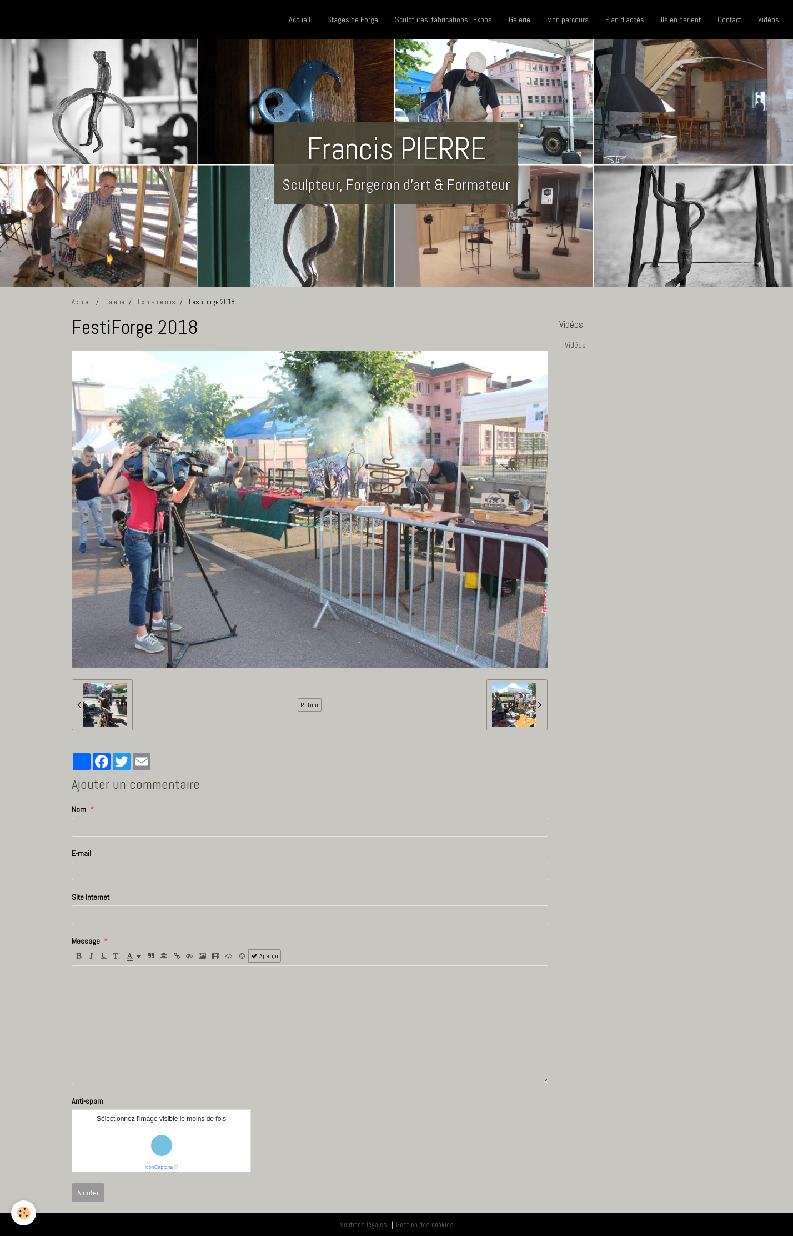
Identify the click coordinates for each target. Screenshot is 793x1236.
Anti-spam (87, 1101)
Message (86, 941)
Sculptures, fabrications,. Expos (443, 19)
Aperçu (264, 956)
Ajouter (88, 1193)
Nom (79, 809)
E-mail (81, 853)
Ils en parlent (681, 19)
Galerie (519, 19)
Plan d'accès (624, 19)
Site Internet (90, 897)
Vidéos (768, 19)
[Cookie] (23, 1212)
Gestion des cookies (425, 1224)
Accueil (299, 19)
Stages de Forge (352, 19)
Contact (729, 19)
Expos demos (156, 302)
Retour (309, 704)
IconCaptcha (159, 1167)
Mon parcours (568, 19)
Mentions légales (363, 1224)
